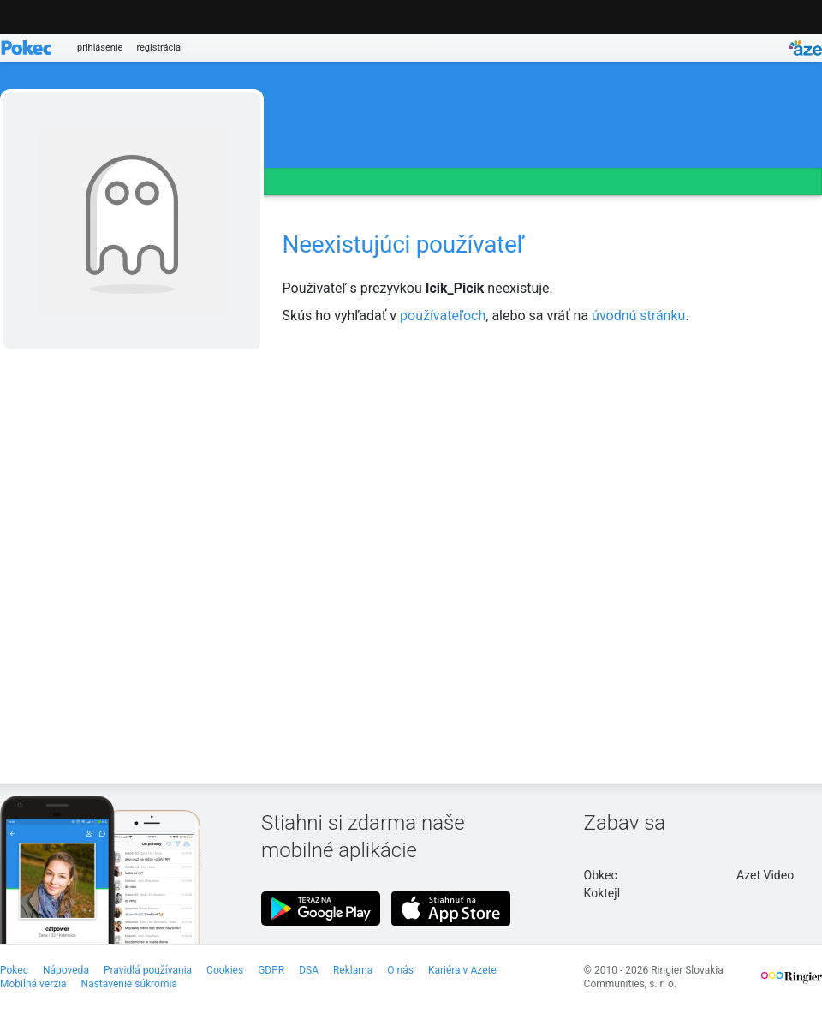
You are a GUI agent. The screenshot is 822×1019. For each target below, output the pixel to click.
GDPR (271, 970)
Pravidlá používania (148, 970)
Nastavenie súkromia (129, 984)
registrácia (158, 47)
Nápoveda (66, 970)
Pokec (14, 970)
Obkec (600, 875)
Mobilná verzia (33, 984)
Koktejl (602, 893)
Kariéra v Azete (462, 970)
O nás (400, 970)
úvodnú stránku (638, 315)
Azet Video (765, 875)
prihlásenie (99, 47)
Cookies (224, 970)
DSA (309, 970)
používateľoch (442, 315)
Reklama (352, 970)
